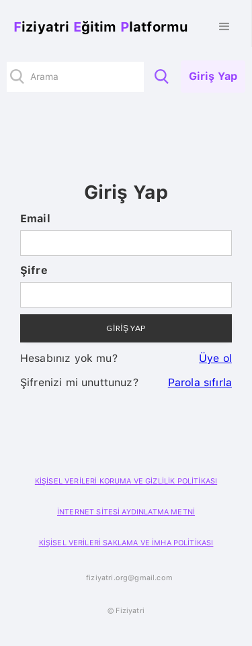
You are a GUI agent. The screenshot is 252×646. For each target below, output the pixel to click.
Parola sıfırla (200, 382)
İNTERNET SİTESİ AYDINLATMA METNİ (126, 512)
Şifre (34, 270)
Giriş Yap (213, 76)
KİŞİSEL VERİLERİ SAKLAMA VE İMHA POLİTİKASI (126, 543)
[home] (97, 27)
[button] (224, 27)
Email (35, 218)
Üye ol (215, 358)
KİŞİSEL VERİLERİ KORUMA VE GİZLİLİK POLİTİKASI (126, 481)
